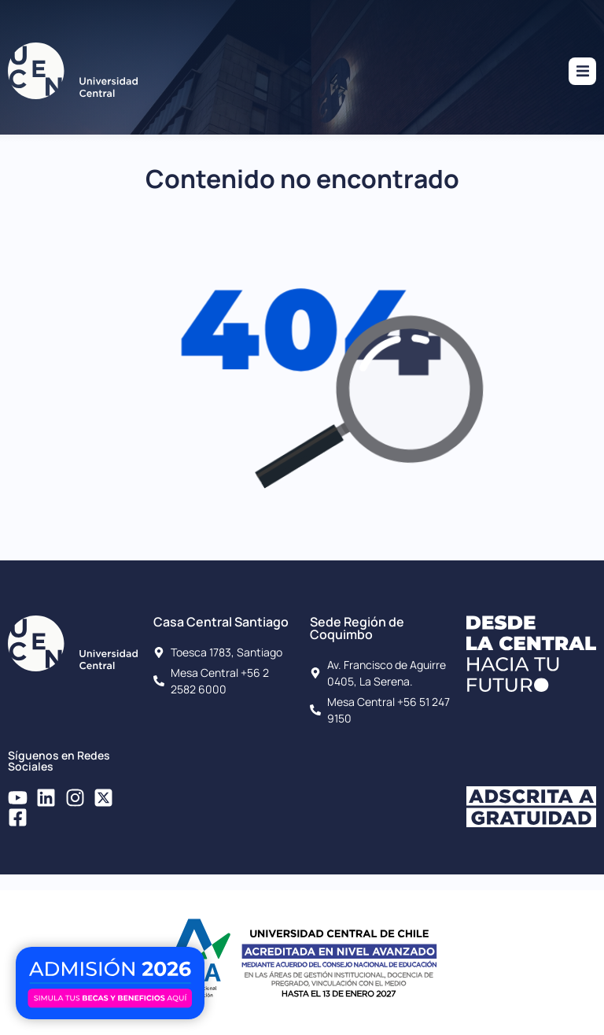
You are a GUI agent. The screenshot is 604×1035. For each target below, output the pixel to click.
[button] (582, 71)
